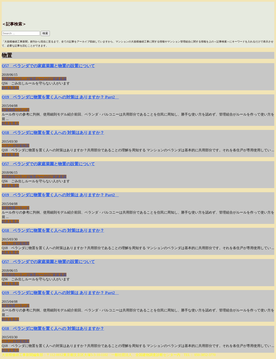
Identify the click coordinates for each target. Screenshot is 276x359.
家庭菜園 (59, 79)
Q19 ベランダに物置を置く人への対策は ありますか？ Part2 (60, 97)
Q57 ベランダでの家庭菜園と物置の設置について (48, 66)
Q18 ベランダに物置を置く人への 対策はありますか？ (53, 132)
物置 (32, 79)
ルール (41, 79)
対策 (5, 110)
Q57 (50, 79)
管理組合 (9, 79)
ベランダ (22, 79)
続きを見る (10, 88)
